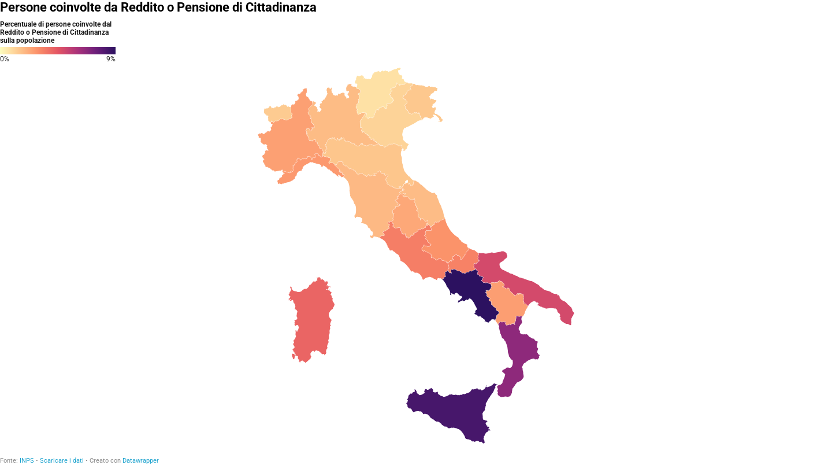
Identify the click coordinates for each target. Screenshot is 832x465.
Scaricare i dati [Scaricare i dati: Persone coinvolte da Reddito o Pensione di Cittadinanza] (62, 460)
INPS (27, 460)
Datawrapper (140, 460)
